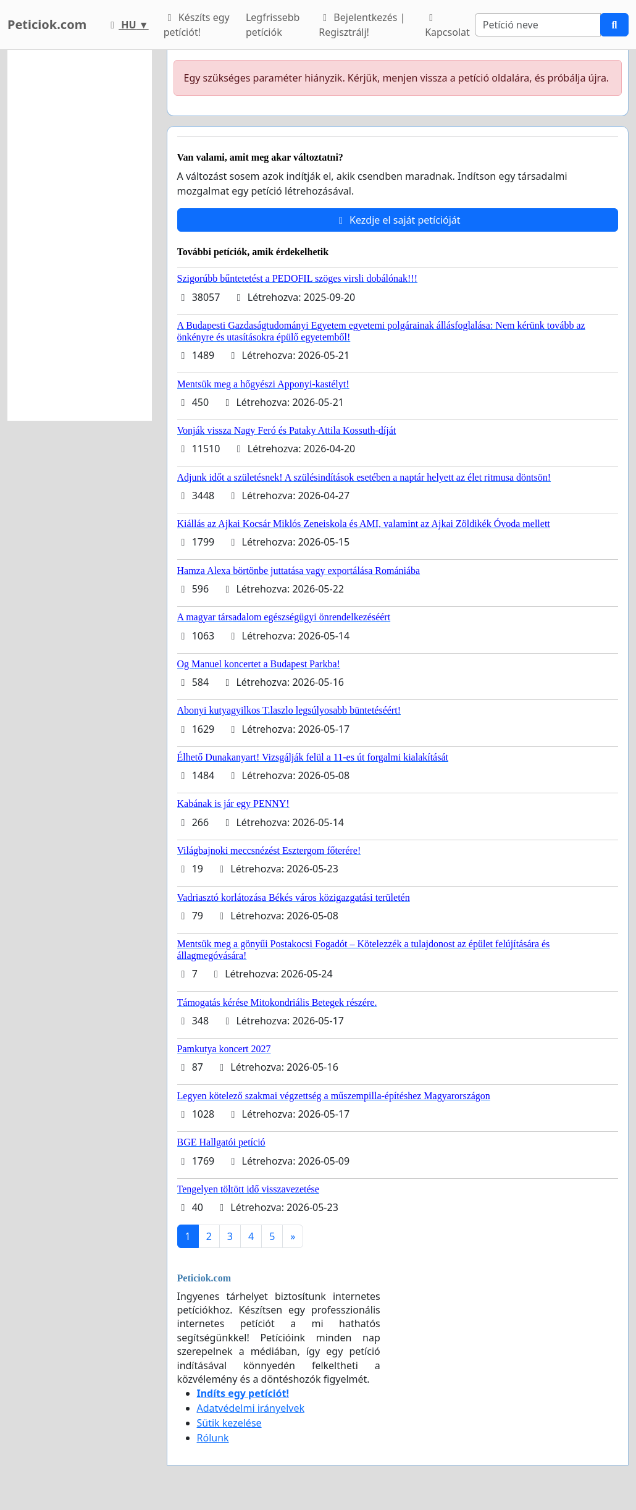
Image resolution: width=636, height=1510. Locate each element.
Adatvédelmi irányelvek (251, 1408)
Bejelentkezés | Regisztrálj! (362, 25)
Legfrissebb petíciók (273, 25)
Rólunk (213, 1438)
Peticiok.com (46, 24)
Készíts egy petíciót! (197, 25)
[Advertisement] (79, 235)
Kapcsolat (447, 26)
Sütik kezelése (229, 1423)
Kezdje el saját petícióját (398, 220)
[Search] (538, 24)
